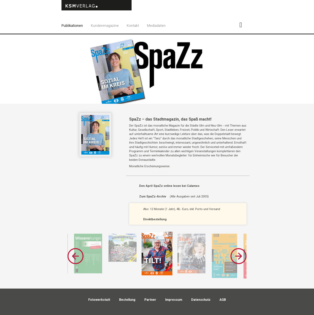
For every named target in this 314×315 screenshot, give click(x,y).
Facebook (243, 24)
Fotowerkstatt (99, 300)
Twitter (253, 30)
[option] (157, 253)
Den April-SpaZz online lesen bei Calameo (169, 186)
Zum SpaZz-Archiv (152, 196)
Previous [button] (75, 256)
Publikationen (72, 25)
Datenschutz (200, 300)
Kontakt (133, 25)
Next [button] (238, 256)
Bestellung (127, 300)
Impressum (173, 300)
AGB (222, 300)
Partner (150, 300)
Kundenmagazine (105, 25)
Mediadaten (156, 25)
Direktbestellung (155, 219)
